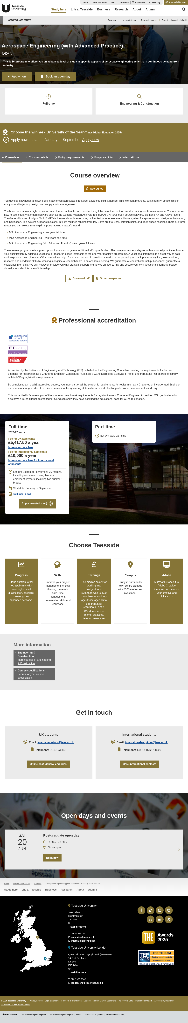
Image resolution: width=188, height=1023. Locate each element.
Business (51, 892)
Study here (11, 892)
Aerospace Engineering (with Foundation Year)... (106, 1017)
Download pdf (79, 279)
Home (85, 2)
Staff (113, 2)
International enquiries (83, 943)
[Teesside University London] (45, 962)
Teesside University (14, 8)
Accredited (95, 190)
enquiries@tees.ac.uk (83, 940)
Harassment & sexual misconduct (15, 1007)
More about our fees (20, 448)
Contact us (124, 2)
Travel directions (77, 929)
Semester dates (22, 495)
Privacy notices (36, 1003)
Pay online (140, 2)
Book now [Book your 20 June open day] (52, 860)
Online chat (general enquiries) (48, 766)
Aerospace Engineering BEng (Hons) (65, 1017)
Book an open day (59, 76)
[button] (176, 2)
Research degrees (149, 20)
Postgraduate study (19, 20)
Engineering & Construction (139, 100)
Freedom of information (71, 1003)
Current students (99, 2)
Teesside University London (87, 950)
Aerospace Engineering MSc (33, 1017)
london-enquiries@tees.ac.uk (87, 985)
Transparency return (143, 1003)
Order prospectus (108, 279)
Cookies (87, 1003)
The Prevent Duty (125, 1003)
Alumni (92, 892)
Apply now (19, 76)
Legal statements (52, 1003)
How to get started (128, 20)
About (80, 892)
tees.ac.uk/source (93, 620)
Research (66, 892)
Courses (112, 20)
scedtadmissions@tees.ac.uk (56, 744)
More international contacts (139, 766)
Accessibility (154, 2)
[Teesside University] (37, 940)
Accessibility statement (164, 1003)
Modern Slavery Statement (104, 1003)
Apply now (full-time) (34, 505)
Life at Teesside (31, 892)
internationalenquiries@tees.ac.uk (146, 744)
